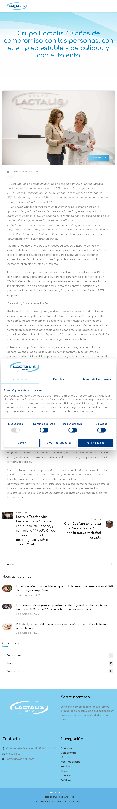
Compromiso (68, 753)
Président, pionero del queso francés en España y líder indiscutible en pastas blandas (61, 626)
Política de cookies (44, 801)
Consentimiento (20, 379)
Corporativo (99, 157)
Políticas (66, 780)
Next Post (96, 519)
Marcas (65, 757)
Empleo (65, 766)
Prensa (65, 771)
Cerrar (21, 443)
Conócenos (67, 748)
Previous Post (23, 512)
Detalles (58, 379)
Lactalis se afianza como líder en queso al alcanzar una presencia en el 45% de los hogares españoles (64, 588)
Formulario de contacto (20, 759)
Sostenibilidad (60, 671)
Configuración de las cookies (68, 801)
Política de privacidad (53, 797)
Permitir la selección (58, 443)
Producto (60, 663)
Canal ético (67, 775)
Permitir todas (95, 443)
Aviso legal (69, 797)
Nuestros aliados (70, 762)
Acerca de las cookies (97, 379)
